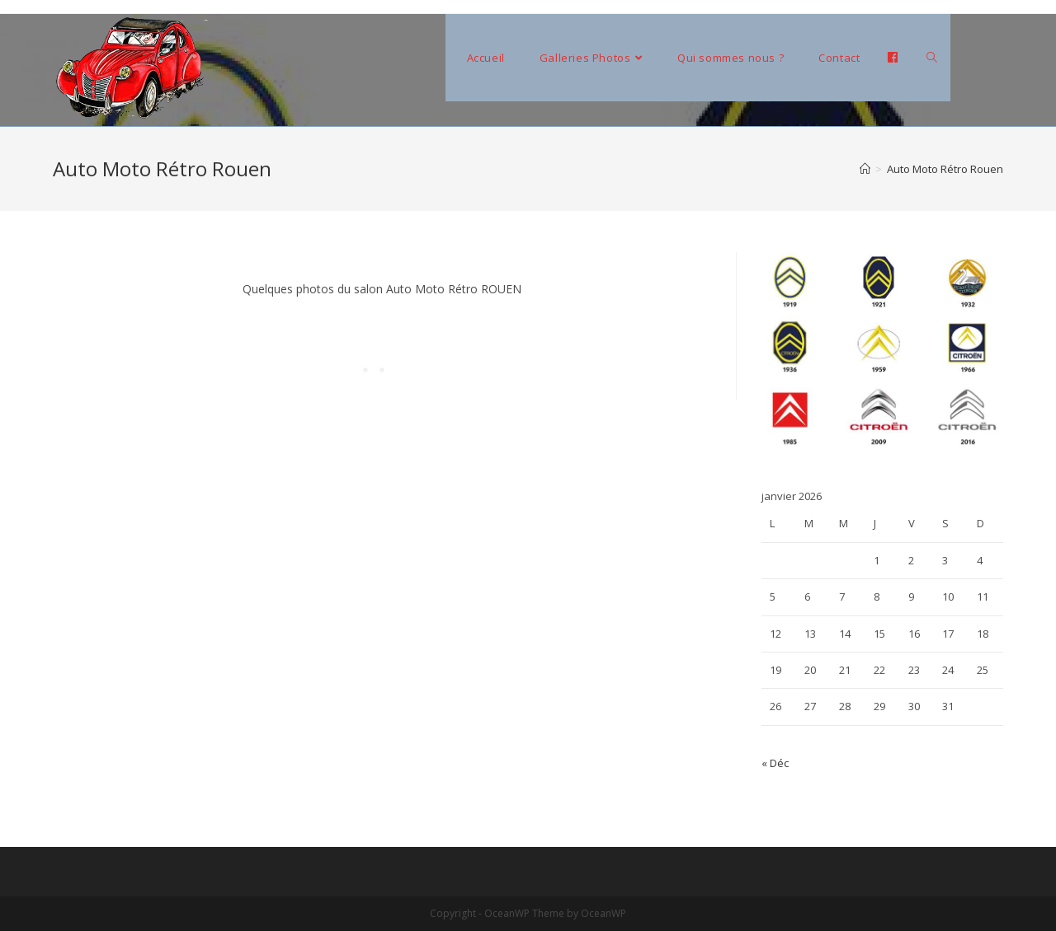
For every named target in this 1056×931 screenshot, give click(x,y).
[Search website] (931, 57)
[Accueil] (865, 168)
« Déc (775, 763)
